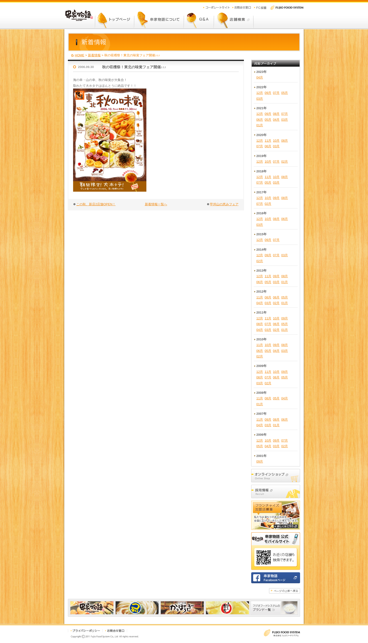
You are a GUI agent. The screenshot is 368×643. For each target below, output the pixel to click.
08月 (276, 114)
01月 (259, 125)
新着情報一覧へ (156, 204)
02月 (284, 161)
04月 (259, 77)
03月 (259, 98)
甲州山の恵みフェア (224, 204)
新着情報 (94, 55)
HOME (79, 55)
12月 (259, 93)
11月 (268, 140)
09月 (268, 93)
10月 (276, 140)
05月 (284, 93)
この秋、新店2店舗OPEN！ (96, 204)
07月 (276, 93)
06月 (259, 119)
